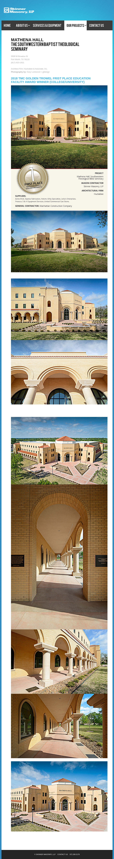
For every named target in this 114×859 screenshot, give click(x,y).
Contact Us (62, 854)
